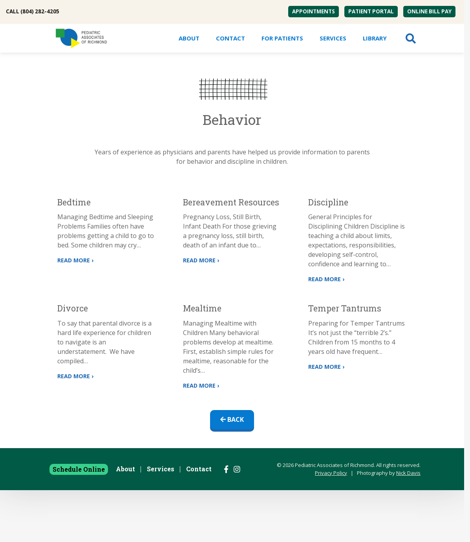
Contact (230, 38)
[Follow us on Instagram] (237, 469)
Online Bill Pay (429, 11)
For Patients (282, 38)
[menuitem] (313, 11)
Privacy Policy (331, 472)
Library (375, 38)
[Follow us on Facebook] (226, 469)
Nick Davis (408, 472)
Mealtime (202, 308)
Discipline (328, 202)
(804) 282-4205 (39, 11)
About (189, 38)
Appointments (313, 11)
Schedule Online (79, 469)
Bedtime (74, 202)
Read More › (75, 260)
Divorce (72, 308)
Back (232, 419)
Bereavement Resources (231, 202)
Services (333, 38)
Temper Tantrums (344, 308)
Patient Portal (371, 11)
